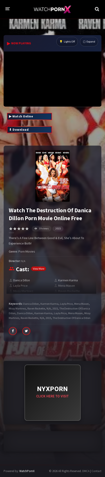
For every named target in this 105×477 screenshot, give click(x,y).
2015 (58, 228)
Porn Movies (26, 251)
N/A (23, 261)
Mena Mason (66, 286)
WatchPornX (27, 471)
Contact (96, 471)
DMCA (85, 471)
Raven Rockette (69, 291)
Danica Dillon (21, 280)
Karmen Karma (68, 280)
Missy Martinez (23, 291)
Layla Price (20, 286)
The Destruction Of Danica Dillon (71, 318)
